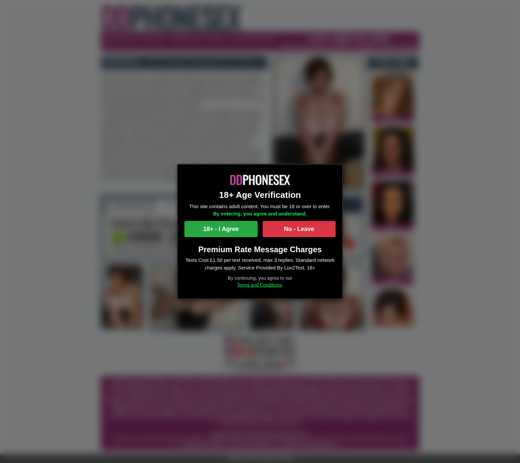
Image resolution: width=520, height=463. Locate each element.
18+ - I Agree (221, 228)
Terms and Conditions (259, 285)
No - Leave (299, 228)
